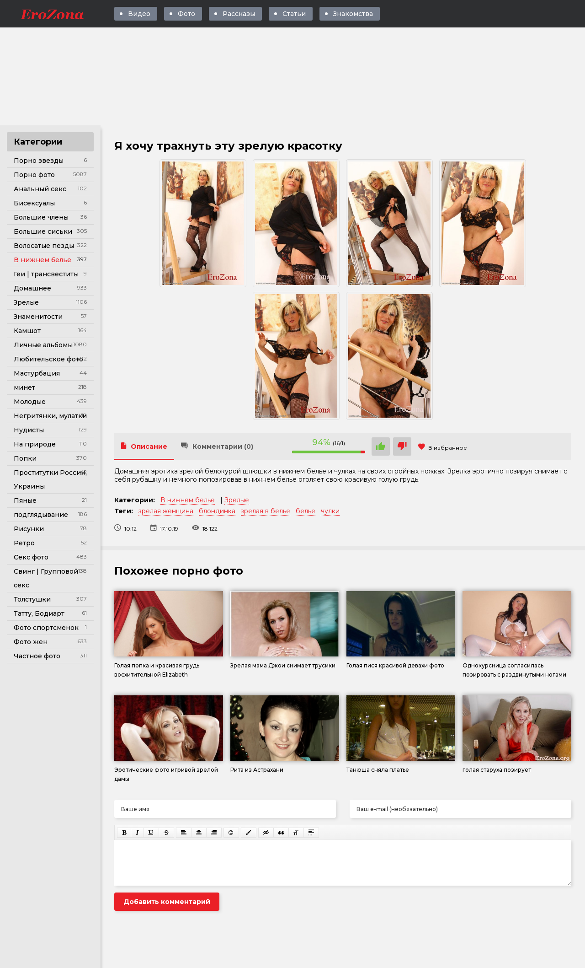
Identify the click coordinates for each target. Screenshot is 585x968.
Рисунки (29, 529)
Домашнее (32, 288)
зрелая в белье (265, 511)
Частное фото (37, 656)
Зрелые (26, 302)
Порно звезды (39, 160)
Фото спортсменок (46, 628)
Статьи (294, 14)
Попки (25, 458)
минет (24, 387)
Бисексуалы (34, 203)
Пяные (25, 500)
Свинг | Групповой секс (46, 578)
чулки (330, 511)
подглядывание (41, 515)
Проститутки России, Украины (50, 479)
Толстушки (32, 599)
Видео (139, 14)
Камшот (27, 331)
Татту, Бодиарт (39, 613)
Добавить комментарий (166, 902)
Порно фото (34, 175)
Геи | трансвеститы (46, 274)
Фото (186, 14)
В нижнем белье (42, 260)
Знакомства (353, 14)
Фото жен (31, 642)
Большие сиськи (43, 231)
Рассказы (239, 14)
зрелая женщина (165, 511)
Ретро (24, 543)
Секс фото (31, 557)
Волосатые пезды (44, 246)
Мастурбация (37, 373)
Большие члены (41, 217)
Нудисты (29, 430)
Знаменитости (38, 316)
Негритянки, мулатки (50, 416)
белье (305, 511)
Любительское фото (48, 359)
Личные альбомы (43, 345)
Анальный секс (40, 189)
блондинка (217, 511)
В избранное (442, 447)
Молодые (30, 402)
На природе (35, 444)
